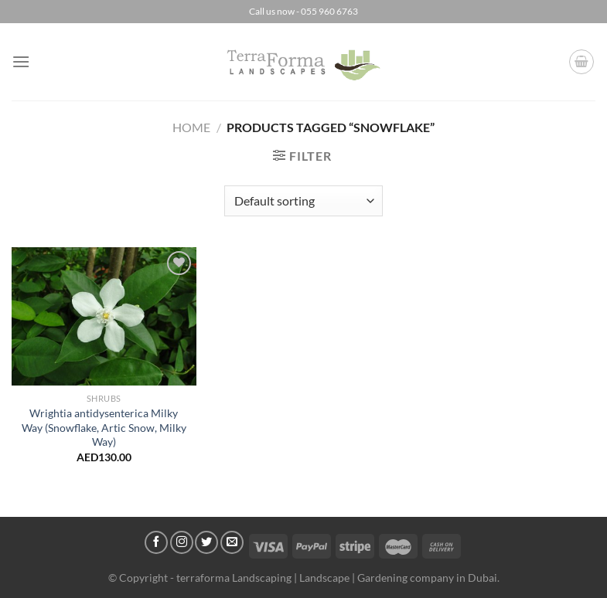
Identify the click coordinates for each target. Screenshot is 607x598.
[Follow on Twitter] (206, 542)
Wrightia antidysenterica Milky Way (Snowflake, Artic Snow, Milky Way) (104, 427)
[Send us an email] (232, 542)
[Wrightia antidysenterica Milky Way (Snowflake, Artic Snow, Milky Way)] (104, 316)
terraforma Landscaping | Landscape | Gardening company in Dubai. (338, 577)
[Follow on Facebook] (156, 542)
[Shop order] (303, 200)
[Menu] (21, 61)
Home (191, 127)
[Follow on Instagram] (181, 542)
